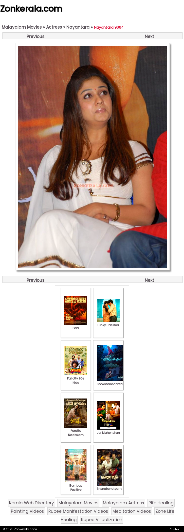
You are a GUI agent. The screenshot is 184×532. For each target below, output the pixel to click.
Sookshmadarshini (111, 382)
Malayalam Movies (22, 27)
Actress (54, 27)
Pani (75, 326)
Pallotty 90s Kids (75, 378)
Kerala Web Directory (31, 503)
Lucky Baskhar (108, 323)
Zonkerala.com (31, 9)
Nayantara (78, 27)
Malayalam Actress (123, 503)
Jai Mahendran (108, 430)
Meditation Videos (131, 511)
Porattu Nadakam (75, 430)
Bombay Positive (75, 485)
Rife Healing (161, 503)
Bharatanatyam (109, 486)
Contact (175, 529)
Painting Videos (27, 511)
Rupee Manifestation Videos (78, 511)
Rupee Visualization (101, 520)
